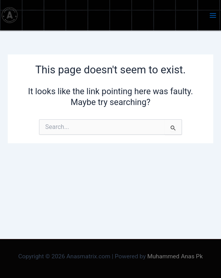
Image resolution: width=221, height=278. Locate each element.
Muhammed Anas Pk (175, 256)
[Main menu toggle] (213, 15)
